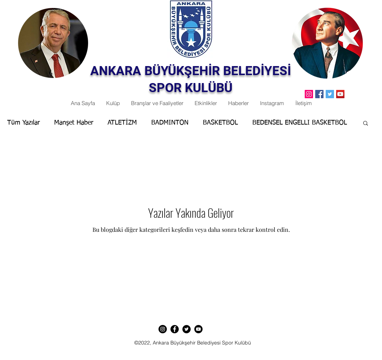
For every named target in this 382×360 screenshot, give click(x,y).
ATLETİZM (122, 123)
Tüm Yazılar (23, 123)
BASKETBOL (220, 123)
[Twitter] (330, 94)
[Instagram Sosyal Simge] (309, 94)
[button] (365, 123)
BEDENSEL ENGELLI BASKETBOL (299, 123)
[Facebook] (319, 94)
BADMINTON (169, 123)
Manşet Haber (73, 123)
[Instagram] (163, 329)
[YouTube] (340, 94)
